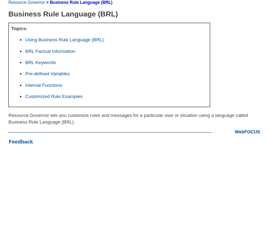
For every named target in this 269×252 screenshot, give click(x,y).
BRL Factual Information (50, 51)
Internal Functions (43, 85)
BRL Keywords (40, 62)
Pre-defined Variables (47, 73)
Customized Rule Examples (54, 96)
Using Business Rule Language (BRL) (64, 39)
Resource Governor (26, 2)
